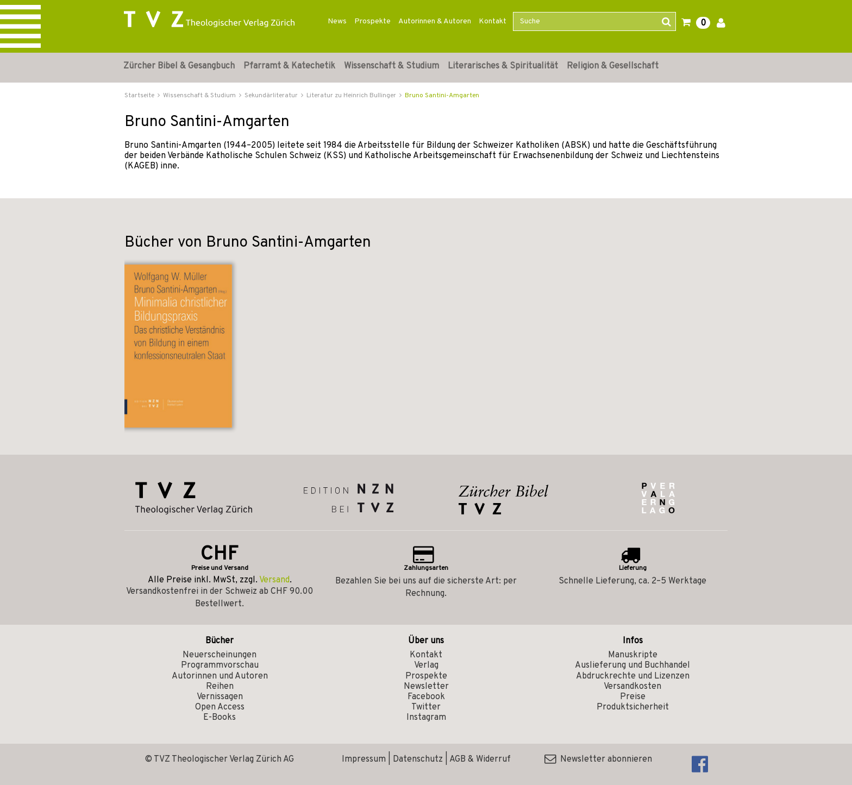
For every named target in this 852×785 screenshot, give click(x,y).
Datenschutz (418, 759)
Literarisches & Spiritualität (503, 66)
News (337, 21)
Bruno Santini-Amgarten (442, 95)
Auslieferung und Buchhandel (632, 665)
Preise (633, 697)
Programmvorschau (220, 665)
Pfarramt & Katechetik (289, 66)
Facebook (426, 697)
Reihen (220, 686)
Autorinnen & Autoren (434, 21)
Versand (274, 580)
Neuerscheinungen (219, 655)
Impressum (364, 759)
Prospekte (372, 21)
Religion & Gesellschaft (613, 66)
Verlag (426, 665)
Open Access (220, 707)
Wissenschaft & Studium (391, 66)
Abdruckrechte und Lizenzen (633, 676)
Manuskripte (632, 655)
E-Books (219, 717)
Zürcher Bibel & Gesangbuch (179, 66)
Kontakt (492, 21)
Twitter (426, 707)
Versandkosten (632, 686)
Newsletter (426, 686)
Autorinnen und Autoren (220, 676)
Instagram (426, 717)
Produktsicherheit (633, 707)
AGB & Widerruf (480, 759)
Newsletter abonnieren (598, 759)
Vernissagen (220, 697)
